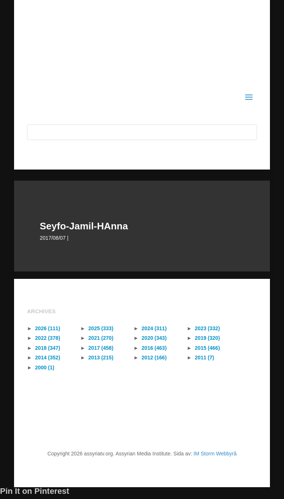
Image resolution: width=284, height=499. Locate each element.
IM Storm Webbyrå (214, 454)
